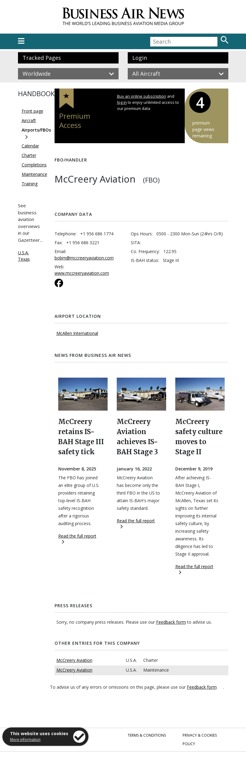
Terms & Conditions (147, 735)
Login (139, 57)
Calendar (30, 146)
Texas (24, 259)
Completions (34, 165)
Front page (32, 111)
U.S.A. (23, 253)
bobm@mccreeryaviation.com (84, 258)
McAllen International (77, 333)
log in (122, 102)
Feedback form (171, 622)
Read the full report (77, 538)
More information (25, 739)
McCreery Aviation (74, 660)
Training (29, 184)
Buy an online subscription (141, 96)
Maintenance (34, 174)
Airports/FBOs (36, 130)
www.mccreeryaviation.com (82, 273)
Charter (29, 155)
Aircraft (29, 120)
